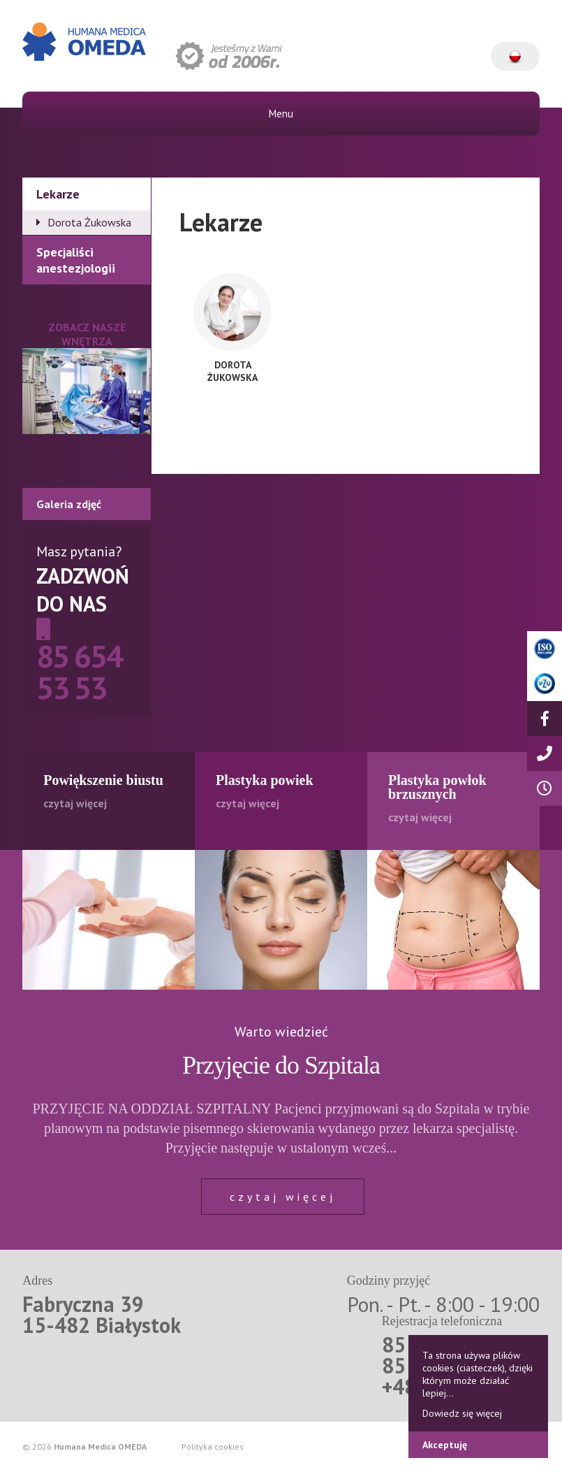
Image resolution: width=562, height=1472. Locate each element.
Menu (281, 113)
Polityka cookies (213, 1447)
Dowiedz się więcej (462, 1413)
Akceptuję (444, 1444)
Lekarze (58, 194)
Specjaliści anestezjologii (75, 260)
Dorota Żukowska (89, 222)
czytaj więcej (283, 1197)
